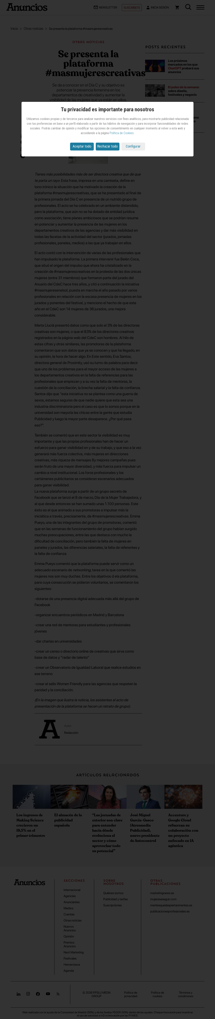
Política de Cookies (122, 133)
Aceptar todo (82, 146)
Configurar (133, 146)
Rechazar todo (107, 146)
